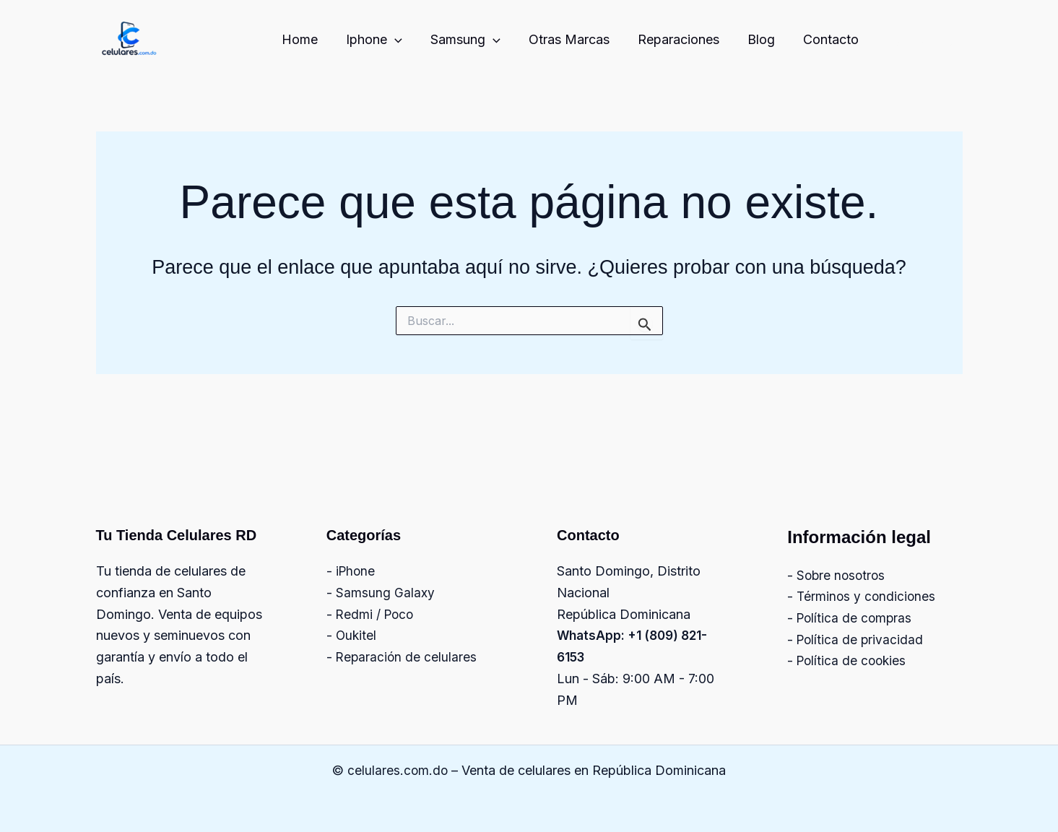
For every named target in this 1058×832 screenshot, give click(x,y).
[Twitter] (956, 40)
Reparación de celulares (407, 656)
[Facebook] (925, 40)
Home (314, 39)
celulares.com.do (397, 770)
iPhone (356, 570)
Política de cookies (853, 660)
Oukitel (357, 635)
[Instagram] (894, 40)
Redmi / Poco (376, 614)
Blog (765, 39)
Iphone (386, 40)
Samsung (476, 40)
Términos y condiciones (867, 596)
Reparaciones (684, 39)
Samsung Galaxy (385, 592)
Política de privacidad (861, 639)
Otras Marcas (577, 39)
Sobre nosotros (842, 575)
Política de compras (856, 617)
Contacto (832, 39)
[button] (407, 40)
